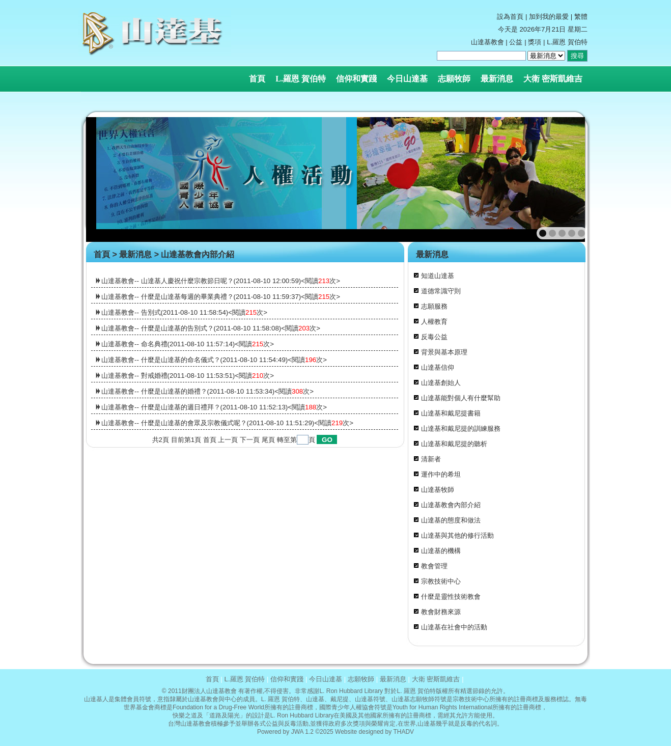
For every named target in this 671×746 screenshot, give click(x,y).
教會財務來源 (441, 612)
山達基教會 (487, 42)
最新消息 (497, 78)
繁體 (581, 16)
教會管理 (434, 566)
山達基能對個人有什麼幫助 (460, 398)
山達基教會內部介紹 (197, 254)
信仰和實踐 (356, 78)
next (565, 179)
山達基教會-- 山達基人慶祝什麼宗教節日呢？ (167, 281)
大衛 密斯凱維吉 (552, 78)
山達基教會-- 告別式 (131, 312)
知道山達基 (437, 276)
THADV (403, 731)
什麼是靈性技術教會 (451, 596)
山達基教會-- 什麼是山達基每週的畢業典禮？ (167, 296)
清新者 (431, 459)
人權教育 (434, 321)
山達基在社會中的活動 (454, 627)
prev (116, 179)
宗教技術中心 (441, 581)
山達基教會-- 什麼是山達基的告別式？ (157, 328)
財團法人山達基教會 (209, 691)
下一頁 (250, 440)
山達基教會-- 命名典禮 (134, 344)
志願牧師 (454, 78)
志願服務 (434, 306)
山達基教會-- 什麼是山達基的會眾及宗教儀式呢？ (174, 423)
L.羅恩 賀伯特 (300, 78)
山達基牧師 (437, 489)
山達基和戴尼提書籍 (451, 413)
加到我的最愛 (549, 16)
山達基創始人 (441, 382)
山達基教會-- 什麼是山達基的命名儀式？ (160, 360)
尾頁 (268, 440)
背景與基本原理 (444, 352)
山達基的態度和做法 (451, 520)
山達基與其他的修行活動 (457, 535)
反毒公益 (434, 337)
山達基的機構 (441, 551)
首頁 (257, 78)
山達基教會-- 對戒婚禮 (134, 375)
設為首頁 (510, 16)
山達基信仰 (437, 367)
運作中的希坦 (441, 474)
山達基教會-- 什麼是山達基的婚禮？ (154, 391)
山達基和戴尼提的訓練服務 (460, 428)
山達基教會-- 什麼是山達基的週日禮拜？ (160, 407)
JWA (297, 731)
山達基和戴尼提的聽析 (454, 444)
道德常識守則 (441, 291)
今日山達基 (407, 78)
